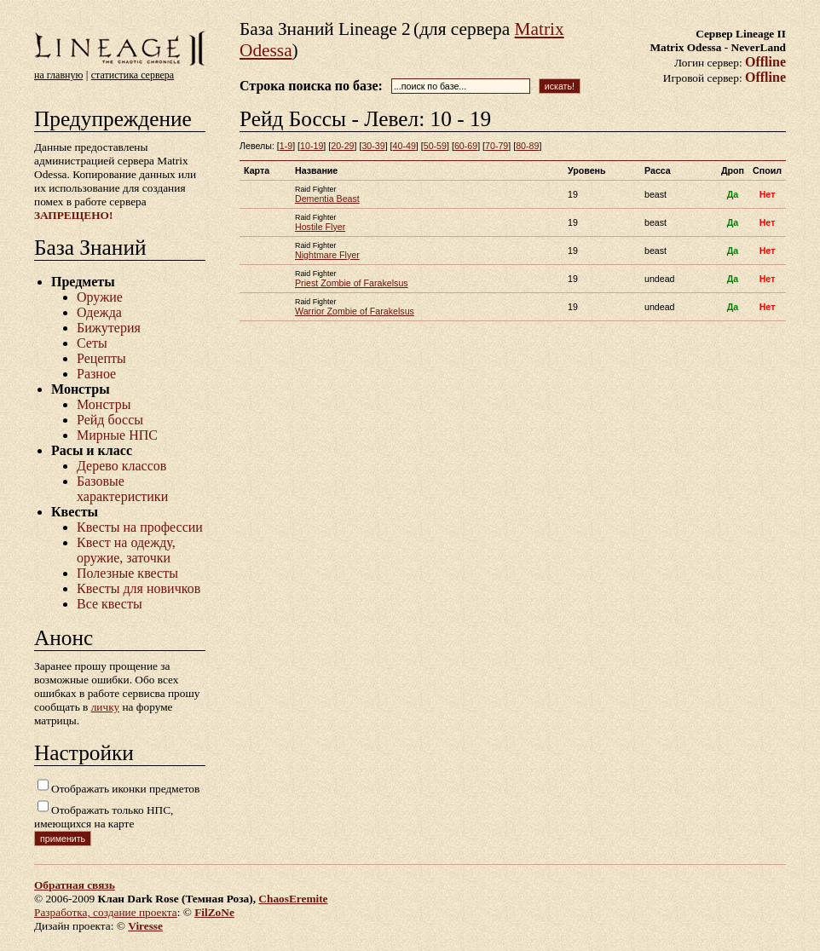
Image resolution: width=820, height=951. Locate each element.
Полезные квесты (127, 573)
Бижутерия (109, 327)
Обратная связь (74, 885)
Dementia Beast (327, 198)
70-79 (496, 146)
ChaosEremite (292, 898)
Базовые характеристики (122, 489)
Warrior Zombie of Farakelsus (354, 311)
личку (105, 706)
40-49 (404, 146)
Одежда (99, 312)
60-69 (465, 146)
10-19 (311, 146)
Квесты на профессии (140, 527)
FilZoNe (214, 912)
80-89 (527, 146)
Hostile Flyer (320, 227)
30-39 (372, 146)
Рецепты (101, 358)
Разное (96, 373)
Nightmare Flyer (327, 255)
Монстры (103, 404)
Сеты (92, 343)
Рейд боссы (110, 419)
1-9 (286, 146)
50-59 (435, 146)
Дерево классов (121, 465)
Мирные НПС (117, 435)
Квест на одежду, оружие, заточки (126, 550)
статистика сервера (132, 75)
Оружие (100, 297)
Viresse (145, 925)
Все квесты (109, 604)
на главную (58, 75)
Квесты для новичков (138, 588)
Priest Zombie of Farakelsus (351, 283)
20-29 (342, 146)
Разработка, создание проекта (105, 912)
